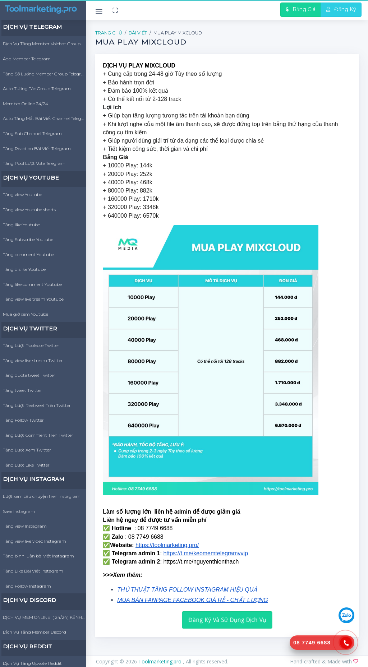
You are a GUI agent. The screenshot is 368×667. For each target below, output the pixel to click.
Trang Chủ (108, 33)
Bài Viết (138, 33)
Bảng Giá (301, 9)
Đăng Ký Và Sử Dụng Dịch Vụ (227, 620)
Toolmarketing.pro (160, 661)
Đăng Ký (341, 9)
